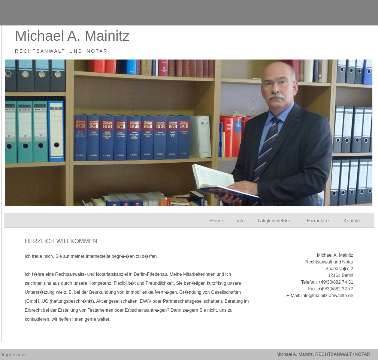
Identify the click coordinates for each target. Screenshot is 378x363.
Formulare (317, 220)
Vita (240, 220)
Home (216, 220)
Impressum (13, 354)
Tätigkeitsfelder (273, 220)
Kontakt (352, 220)
